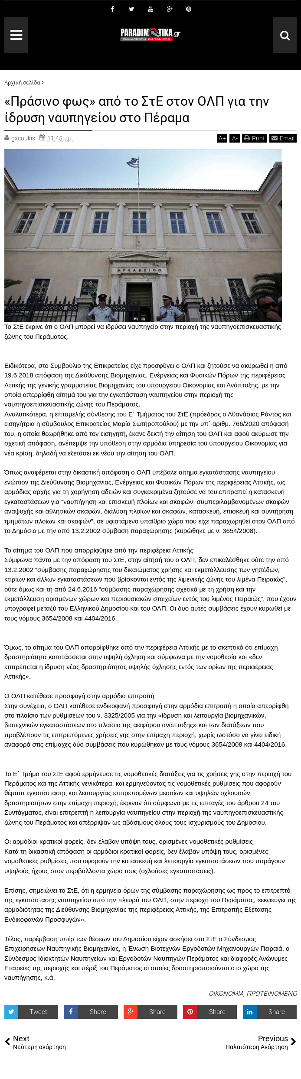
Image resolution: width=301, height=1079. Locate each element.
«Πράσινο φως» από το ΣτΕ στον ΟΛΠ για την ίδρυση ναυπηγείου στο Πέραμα (146, 109)
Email (283, 138)
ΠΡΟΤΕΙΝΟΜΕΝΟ (271, 994)
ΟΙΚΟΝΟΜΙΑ (226, 994)
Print (254, 138)
